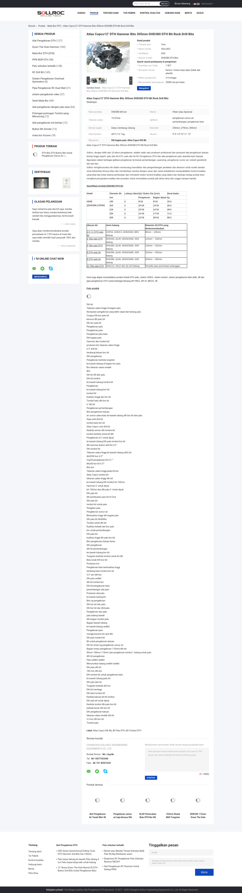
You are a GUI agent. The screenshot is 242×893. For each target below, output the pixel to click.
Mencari (164, 4)
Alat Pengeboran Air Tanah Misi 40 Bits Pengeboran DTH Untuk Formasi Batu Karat (97, 816)
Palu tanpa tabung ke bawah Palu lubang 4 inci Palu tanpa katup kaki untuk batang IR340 (78, 861)
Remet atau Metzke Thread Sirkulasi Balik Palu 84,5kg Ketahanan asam (124, 852)
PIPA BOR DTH (40, 59)
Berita (188, 13)
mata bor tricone (41, 135)
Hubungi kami (172, 13)
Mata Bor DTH (54, 26)
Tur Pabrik (129, 13)
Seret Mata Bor (40, 100)
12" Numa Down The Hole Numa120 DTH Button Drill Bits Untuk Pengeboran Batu (78, 869)
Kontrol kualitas (150, 13)
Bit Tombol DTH (133, 730)
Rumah (81, 13)
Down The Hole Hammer (45, 47)
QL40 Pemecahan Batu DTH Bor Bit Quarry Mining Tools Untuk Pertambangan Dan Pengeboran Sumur (147, 816)
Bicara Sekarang (182, 3)
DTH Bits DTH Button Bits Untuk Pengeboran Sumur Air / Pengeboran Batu (57, 156)
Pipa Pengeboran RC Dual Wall (49, 88)
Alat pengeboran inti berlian (47, 122)
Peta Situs (33, 873)
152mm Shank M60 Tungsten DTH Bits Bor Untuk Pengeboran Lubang (173, 816)
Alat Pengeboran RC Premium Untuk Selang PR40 (121, 868)
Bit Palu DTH (119, 730)
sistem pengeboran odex (45, 94)
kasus (200, 13)
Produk (94, 13)
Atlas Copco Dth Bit (102, 730)
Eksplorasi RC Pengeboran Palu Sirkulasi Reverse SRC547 (123, 860)
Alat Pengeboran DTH (44, 40)
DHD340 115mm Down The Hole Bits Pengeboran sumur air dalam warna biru (198, 816)
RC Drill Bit (38, 72)
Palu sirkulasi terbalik (44, 65)
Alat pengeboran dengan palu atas (51, 107)
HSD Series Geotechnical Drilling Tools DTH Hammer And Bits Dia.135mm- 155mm (76, 853)
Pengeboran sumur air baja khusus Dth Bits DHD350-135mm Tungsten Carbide (122, 816)
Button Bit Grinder (42, 129)
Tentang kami (111, 13)
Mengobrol (144, 88)
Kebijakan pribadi (54, 890)
